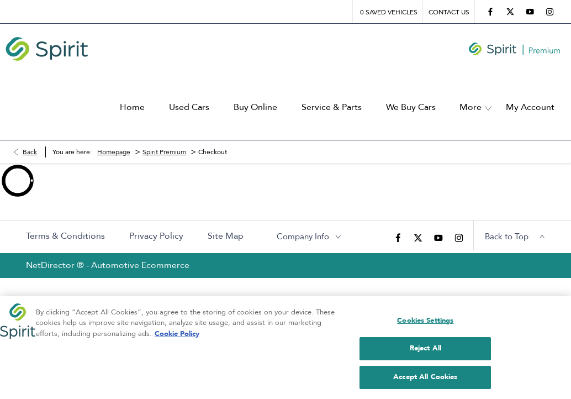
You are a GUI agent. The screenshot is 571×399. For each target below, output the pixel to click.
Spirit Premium (164, 135)
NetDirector (51, 249)
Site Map (226, 220)
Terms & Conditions (65, 220)
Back (30, 135)
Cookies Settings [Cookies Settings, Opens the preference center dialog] (425, 327)
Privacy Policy (156, 220)
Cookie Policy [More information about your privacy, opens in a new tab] (177, 340)
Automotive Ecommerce (140, 249)
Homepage (113, 135)
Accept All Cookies (425, 383)
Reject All (425, 355)
